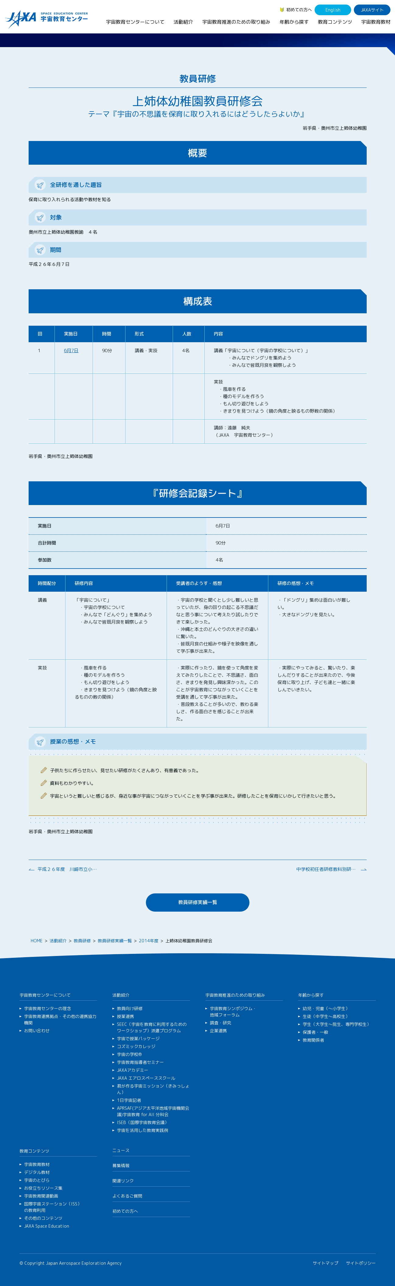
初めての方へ (299, 9)
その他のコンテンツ (43, 1218)
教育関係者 (313, 1040)
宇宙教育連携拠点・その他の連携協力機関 (60, 1019)
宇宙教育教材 (375, 22)
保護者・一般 (315, 1032)
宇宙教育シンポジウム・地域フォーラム (233, 1012)
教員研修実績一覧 (197, 902)
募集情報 (120, 1165)
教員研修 (82, 941)
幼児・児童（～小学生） (326, 1008)
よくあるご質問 (127, 1196)
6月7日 (71, 350)
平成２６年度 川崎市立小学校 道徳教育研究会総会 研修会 (67, 869)
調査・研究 (220, 1023)
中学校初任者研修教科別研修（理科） (326, 869)
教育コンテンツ (335, 22)
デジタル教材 (37, 1172)
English (333, 10)
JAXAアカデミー (132, 1070)
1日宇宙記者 (129, 1100)
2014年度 (148, 941)
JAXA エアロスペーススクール (146, 1078)
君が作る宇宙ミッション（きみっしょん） (153, 1089)
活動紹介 (183, 22)
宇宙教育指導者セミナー (140, 1062)
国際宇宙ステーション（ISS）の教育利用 (53, 1207)
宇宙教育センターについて (135, 22)
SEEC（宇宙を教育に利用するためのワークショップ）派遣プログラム (152, 1027)
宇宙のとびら (37, 1180)
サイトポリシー (361, 1263)
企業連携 (218, 1030)
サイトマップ (325, 1263)
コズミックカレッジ (136, 1046)
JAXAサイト (372, 10)
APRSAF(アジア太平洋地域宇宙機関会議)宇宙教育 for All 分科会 (153, 1111)
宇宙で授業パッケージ (138, 1038)
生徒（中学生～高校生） (326, 1016)
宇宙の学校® (129, 1054)
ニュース (120, 1150)
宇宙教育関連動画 (41, 1196)
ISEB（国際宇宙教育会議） (143, 1122)
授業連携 (125, 1016)
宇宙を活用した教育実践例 (142, 1130)
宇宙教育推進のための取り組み (236, 22)
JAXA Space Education (46, 1226)
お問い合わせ (37, 1030)
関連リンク (123, 1181)
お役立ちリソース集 (43, 1188)
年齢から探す (294, 22)
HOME (37, 941)
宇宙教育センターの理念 (47, 1008)
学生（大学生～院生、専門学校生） (337, 1024)
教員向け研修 (130, 1008)
